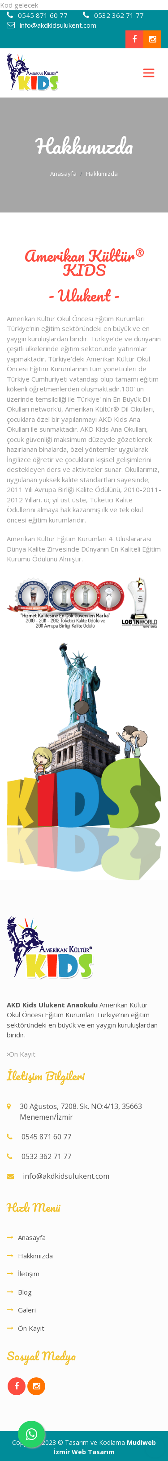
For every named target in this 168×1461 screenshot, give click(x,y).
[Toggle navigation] (148, 73)
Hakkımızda (35, 1255)
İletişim (28, 1273)
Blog (25, 1291)
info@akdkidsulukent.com (57, 25)
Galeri (27, 1309)
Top (155, 1447)
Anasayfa (63, 174)
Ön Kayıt (21, 1053)
